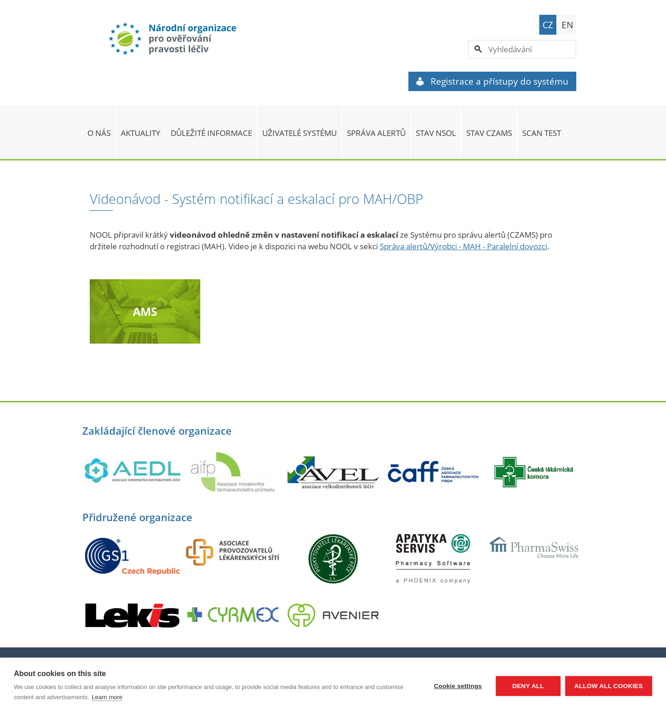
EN (567, 25)
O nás (99, 133)
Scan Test (541, 133)
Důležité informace (211, 133)
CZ (548, 25)
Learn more (107, 697)
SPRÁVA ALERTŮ (376, 133)
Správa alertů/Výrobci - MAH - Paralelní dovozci (463, 246)
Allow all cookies (608, 686)
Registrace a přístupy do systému (492, 81)
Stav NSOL (436, 133)
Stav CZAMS (489, 133)
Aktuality (140, 133)
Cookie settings (458, 686)
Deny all (528, 686)
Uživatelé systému (299, 133)
